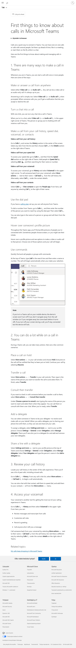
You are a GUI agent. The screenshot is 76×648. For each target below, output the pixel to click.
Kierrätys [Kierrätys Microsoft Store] (29, 586)
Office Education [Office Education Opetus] (55, 583)
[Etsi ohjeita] (7, 2)
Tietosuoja (20, 644)
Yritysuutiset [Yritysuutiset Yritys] (54, 610)
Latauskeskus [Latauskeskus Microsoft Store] (30, 573)
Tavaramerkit (34, 644)
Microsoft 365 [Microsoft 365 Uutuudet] (6, 583)
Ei (55, 559)
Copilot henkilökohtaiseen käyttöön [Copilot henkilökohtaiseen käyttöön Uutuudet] (12, 580)
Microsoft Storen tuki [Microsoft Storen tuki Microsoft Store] (32, 576)
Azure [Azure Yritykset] (4, 610)
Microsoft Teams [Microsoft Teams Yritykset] (7, 623)
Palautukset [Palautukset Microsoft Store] (30, 580)
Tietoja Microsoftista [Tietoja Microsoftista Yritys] (56, 606)
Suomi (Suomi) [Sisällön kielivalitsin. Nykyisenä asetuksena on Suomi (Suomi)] (9, 633)
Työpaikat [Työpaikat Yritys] (53, 603)
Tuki (3, 7)
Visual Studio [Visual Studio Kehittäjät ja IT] (30, 627)
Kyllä (43, 559)
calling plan (25, 204)
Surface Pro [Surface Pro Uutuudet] (5, 569)
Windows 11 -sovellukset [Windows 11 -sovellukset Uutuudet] (9, 590)
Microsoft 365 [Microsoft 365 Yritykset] (6, 616)
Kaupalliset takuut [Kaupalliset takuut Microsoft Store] (31, 590)
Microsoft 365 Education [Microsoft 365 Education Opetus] (57, 580)
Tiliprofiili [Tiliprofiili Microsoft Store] (29, 569)
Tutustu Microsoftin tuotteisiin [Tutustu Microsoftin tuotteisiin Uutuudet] (10, 586)
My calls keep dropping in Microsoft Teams (26, 551)
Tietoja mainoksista (44, 644)
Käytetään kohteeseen (19, 38)
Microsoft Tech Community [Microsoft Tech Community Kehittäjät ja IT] (34, 613)
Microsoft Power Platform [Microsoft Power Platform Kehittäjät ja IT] (33, 620)
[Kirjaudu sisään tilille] (72, 2)
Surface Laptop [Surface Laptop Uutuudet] (6, 573)
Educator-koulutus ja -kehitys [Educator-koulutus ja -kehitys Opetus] (58, 586)
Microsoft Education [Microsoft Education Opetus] (56, 569)
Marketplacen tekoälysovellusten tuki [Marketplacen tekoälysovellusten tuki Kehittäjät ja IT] (36, 610)
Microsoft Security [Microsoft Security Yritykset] (7, 606)
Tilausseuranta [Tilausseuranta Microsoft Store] (31, 583)
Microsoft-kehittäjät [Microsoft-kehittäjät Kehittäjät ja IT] (32, 603)
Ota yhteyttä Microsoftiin (9, 644)
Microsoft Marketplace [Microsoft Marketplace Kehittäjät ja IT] (33, 616)
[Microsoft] (38, 1)
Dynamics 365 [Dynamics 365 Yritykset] (6, 613)
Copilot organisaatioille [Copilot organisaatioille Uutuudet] (9, 576)
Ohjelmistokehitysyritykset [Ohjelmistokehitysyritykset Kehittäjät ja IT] (34, 623)
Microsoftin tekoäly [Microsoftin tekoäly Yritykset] (7, 603)
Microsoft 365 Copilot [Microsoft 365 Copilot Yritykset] (8, 620)
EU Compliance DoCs (56, 644)
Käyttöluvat (27, 644)
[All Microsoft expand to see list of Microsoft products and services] (2, 2)
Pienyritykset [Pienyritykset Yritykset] (6, 627)
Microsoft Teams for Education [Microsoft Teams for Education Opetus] (59, 576)
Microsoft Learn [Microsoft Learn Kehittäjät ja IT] (31, 606)
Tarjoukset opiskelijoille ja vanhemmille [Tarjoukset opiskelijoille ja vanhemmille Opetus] (61, 590)
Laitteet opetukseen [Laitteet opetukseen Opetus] (56, 573)
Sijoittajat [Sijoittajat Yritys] (54, 616)
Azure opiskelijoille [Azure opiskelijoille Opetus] (56, 593)
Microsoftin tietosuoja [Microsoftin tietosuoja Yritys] (57, 613)
